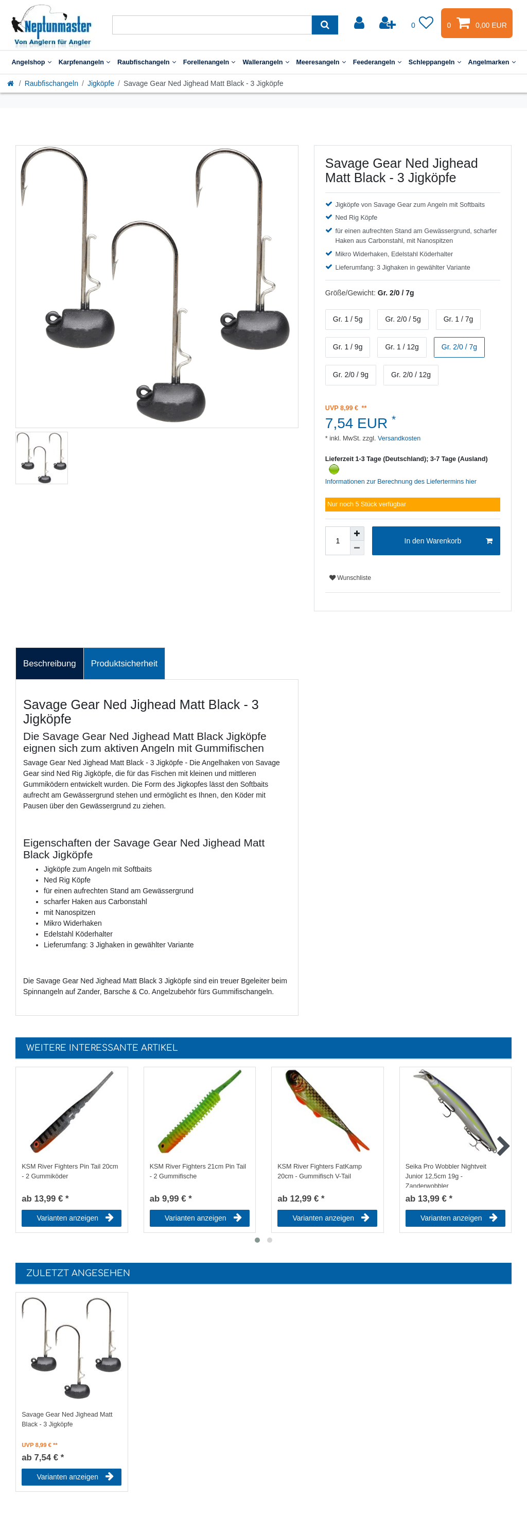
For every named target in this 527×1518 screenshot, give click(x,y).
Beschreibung (49, 663)
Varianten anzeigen (75, 1218)
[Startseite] (11, 83)
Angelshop (31, 62)
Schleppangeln (435, 62)
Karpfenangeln (84, 62)
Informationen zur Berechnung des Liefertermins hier (401, 481)
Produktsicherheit (124, 663)
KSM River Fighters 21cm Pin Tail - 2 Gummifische (198, 1171)
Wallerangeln (265, 62)
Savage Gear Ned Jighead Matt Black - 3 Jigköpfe (67, 1419)
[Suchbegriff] (212, 24)
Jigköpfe (100, 83)
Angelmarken (492, 62)
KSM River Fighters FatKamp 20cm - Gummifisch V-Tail (319, 1171)
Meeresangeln (321, 62)
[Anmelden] (360, 23)
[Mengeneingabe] (337, 540)
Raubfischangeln (146, 62)
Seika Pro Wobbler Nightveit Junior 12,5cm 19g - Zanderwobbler (446, 1175)
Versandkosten (398, 438)
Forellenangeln (209, 62)
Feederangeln (377, 62)
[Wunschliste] (423, 23)
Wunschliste (350, 577)
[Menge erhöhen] (357, 533)
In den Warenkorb (449, 541)
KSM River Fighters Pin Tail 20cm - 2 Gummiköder (70, 1171)
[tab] (49, 663)
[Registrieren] (388, 23)
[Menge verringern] (357, 548)
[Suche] (325, 24)
